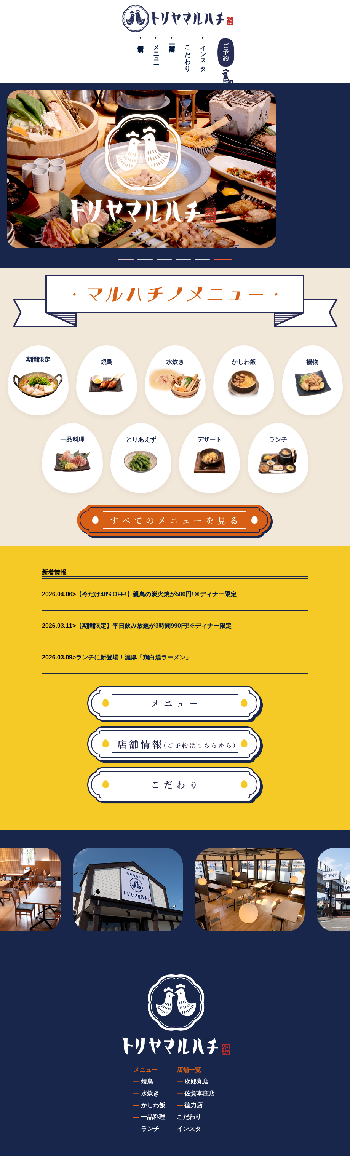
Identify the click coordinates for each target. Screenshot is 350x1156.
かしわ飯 (153, 1105)
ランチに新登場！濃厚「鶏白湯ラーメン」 (134, 657)
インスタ (203, 54)
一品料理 (153, 1117)
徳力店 (193, 1105)
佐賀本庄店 (199, 1093)
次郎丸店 (196, 1081)
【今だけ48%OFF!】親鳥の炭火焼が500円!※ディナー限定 (156, 594)
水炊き (150, 1093)
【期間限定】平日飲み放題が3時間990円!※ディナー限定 (154, 626)
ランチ (150, 1129)
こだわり (187, 54)
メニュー (156, 51)
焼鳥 (147, 1081)
